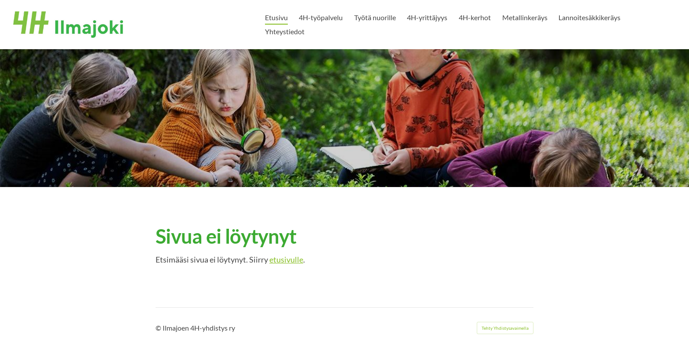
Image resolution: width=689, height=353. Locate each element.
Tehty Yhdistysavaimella (505, 328)
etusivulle (286, 259)
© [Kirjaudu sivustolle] (159, 328)
